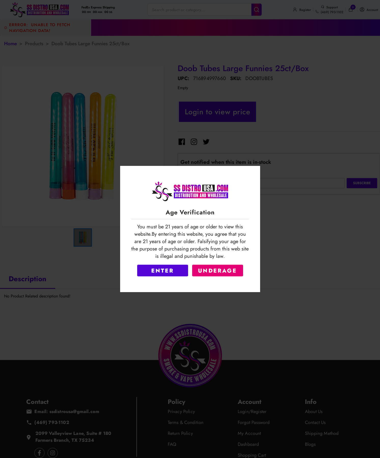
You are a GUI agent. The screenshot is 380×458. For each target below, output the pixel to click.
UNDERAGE (217, 270)
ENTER (162, 270)
